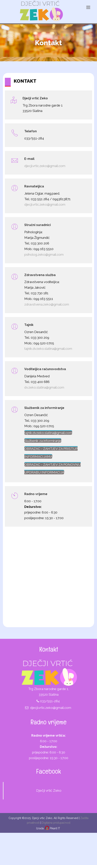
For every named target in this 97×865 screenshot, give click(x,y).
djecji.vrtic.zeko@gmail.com (50, 708)
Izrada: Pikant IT (48, 828)
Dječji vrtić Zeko (48, 790)
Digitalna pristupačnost (56, 822)
